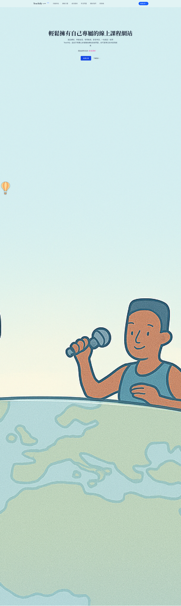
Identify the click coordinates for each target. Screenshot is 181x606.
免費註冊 (86, 58)
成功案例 (75, 3)
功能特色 (56, 3)
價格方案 (65, 3)
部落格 (102, 3)
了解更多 (96, 58)
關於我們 (93, 3)
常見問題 (84, 3)
